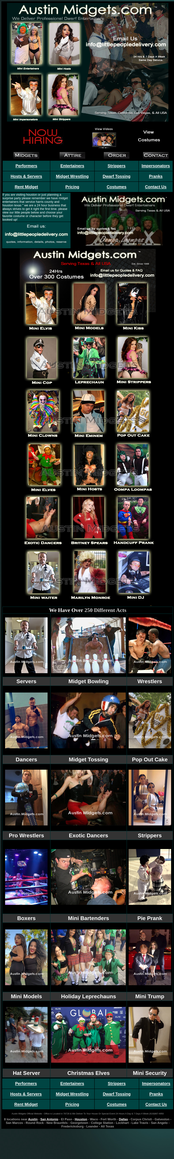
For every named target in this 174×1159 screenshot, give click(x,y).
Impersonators (156, 165)
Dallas (123, 1119)
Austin (33, 1119)
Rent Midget (26, 186)
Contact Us (156, 186)
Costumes (116, 186)
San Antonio (49, 1119)
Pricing (72, 186)
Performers (26, 165)
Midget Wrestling (72, 176)
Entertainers (72, 165)
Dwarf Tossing (116, 176)
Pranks (156, 176)
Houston (81, 1119)
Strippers (116, 165)
